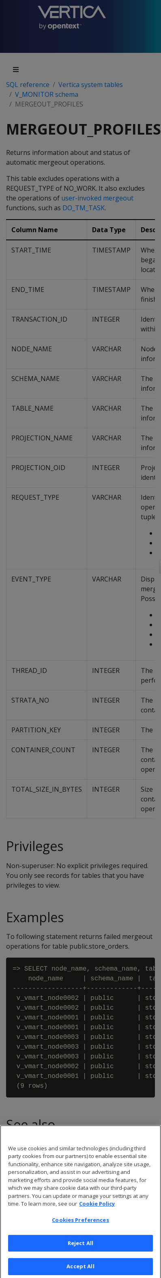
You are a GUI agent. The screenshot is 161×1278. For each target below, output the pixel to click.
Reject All (80, 1250)
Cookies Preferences (80, 1226)
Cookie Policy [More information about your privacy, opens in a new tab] (97, 1211)
